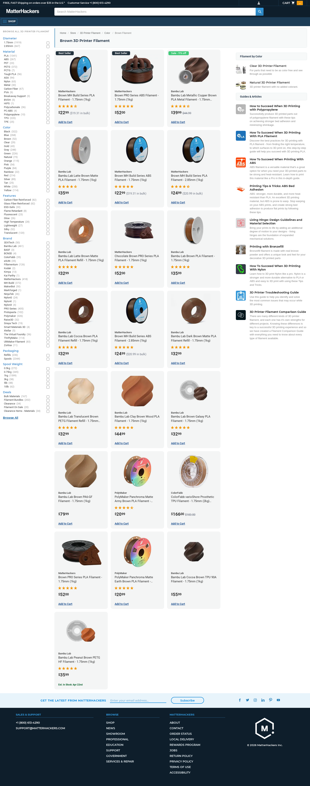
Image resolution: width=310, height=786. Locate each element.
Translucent (14, 233)
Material (9, 51)
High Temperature (17, 222)
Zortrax (11, 345)
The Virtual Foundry (17, 334)
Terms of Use (180, 767)
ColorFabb (12, 257)
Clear (9, 142)
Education (114, 745)
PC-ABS (10, 111)
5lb (8, 383)
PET (9, 63)
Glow (9, 218)
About (175, 722)
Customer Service (78, 2)
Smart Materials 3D (17, 327)
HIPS (9, 103)
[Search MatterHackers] (260, 12)
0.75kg (11, 372)
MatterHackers (16, 279)
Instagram (255, 700)
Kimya (10, 272)
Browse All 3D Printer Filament (26, 31)
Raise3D (11, 320)
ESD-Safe (12, 207)
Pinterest (270, 700)
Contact (176, 728)
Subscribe (187, 700)
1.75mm (13, 43)
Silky (9, 229)
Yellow (11, 190)
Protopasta (13, 312)
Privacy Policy (181, 761)
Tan (9, 183)
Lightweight (13, 226)
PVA (8, 92)
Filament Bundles (17, 400)
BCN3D (10, 253)
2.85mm (12, 46)
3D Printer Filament (90, 33)
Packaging (11, 351)
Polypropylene (14, 115)
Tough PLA (13, 74)
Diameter (10, 38)
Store (73, 33)
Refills (11, 355)
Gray (10, 150)
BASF (9, 250)
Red (9, 176)
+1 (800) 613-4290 (100, 2)
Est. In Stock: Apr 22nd (70, 684)
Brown (10, 139)
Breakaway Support (17, 96)
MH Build (12, 283)
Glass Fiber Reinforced (19, 204)
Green (11, 154)
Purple (10, 168)
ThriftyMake (14, 338)
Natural (11, 157)
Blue (10, 135)
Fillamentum (14, 265)
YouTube (278, 700)
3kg (9, 379)
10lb (9, 387)
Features (9, 195)
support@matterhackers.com (40, 728)
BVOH (9, 100)
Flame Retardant (15, 211)
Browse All (10, 418)
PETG (10, 67)
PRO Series (14, 309)
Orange (11, 161)
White (11, 187)
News (110, 728)
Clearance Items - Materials (22, 411)
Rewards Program (185, 745)
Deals (7, 392)
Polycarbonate (15, 107)
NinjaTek (12, 294)
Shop (110, 722)
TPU (10, 118)
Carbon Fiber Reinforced (20, 200)
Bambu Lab (14, 246)
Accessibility (180, 772)
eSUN (10, 261)
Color (107, 33)
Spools (12, 359)
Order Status (181, 734)
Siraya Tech (13, 323)
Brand (7, 238)
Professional (117, 739)
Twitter (247, 700)
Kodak (9, 268)
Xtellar (9, 331)
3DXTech (12, 243)
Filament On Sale (16, 407)
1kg (10, 376)
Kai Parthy (12, 276)
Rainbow (11, 172)
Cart (293, 3)
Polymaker (13, 316)
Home (63, 33)
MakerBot (12, 287)
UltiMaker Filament (17, 342)
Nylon (10, 82)
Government (116, 756)
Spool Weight (13, 364)
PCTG (9, 70)
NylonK (10, 301)
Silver (10, 179)
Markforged (12, 290)
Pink (9, 165)
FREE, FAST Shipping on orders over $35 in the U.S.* (34, 2)
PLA (10, 56)
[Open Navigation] (9, 21)
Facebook (239, 700)
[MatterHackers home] (265, 729)
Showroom (115, 734)
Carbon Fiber (14, 89)
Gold (9, 146)
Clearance (12, 404)
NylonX (10, 305)
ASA (9, 78)
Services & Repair (120, 761)
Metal (10, 85)
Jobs (173, 750)
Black (10, 132)
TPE (9, 122)
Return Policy (181, 756)
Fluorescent (13, 214)
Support (113, 750)
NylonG (11, 298)
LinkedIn (262, 700)
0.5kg (10, 368)
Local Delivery (182, 739)
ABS (10, 59)
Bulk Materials (15, 396)
